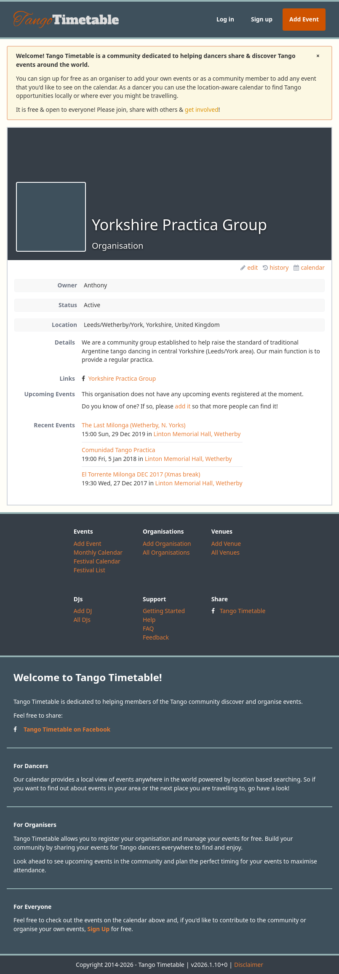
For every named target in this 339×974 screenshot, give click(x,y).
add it (182, 406)
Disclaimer (248, 965)
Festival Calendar (97, 561)
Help (149, 620)
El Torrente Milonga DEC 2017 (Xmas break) (141, 474)
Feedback (156, 637)
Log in (225, 19)
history (275, 267)
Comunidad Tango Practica (118, 450)
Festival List (89, 570)
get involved (202, 109)
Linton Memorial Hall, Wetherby (196, 434)
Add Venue (226, 544)
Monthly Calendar (98, 552)
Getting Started (164, 611)
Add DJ (83, 611)
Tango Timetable (243, 611)
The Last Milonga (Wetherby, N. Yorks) (133, 425)
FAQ (148, 628)
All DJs (82, 620)
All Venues (225, 552)
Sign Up (99, 929)
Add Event (304, 19)
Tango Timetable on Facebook (67, 729)
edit (249, 267)
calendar (309, 267)
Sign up (261, 19)
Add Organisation (167, 544)
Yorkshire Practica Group (122, 378)
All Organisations (166, 552)
